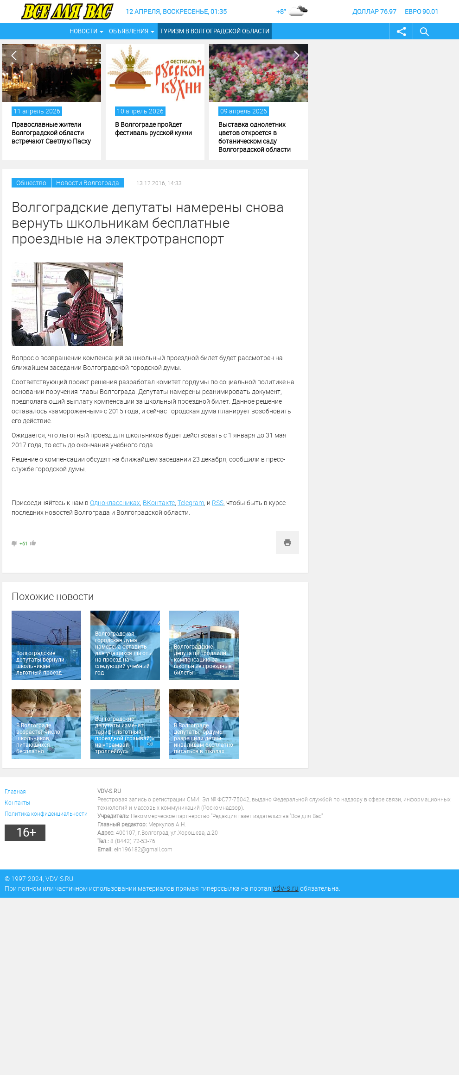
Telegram (191, 502)
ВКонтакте (159, 502)
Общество (31, 182)
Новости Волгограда (87, 182)
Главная (15, 791)
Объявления (128, 31)
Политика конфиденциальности (46, 813)
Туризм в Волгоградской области (214, 31)
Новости (83, 31)
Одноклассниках (115, 502)
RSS (217, 502)
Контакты (17, 802)
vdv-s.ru (286, 888)
